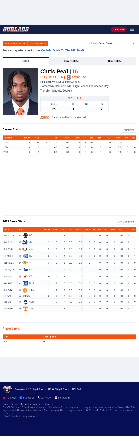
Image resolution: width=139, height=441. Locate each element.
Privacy (14, 404)
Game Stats (115, 61)
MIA (31, 249)
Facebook (28, 397)
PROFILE (26, 61)
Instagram (64, 397)
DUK (31, 283)
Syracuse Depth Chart (15, 43)
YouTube (11, 397)
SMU (31, 276)
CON (31, 301)
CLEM (31, 290)
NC (30, 255)
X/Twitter (46, 397)
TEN (31, 308)
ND (30, 242)
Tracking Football (77, 117)
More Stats (129, 130)
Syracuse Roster (38, 43)
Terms (5, 404)
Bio (5, 341)
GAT (31, 262)
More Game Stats (126, 222)
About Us (49, 404)
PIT (30, 269)
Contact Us (25, 404)
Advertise (37, 404)
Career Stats (71, 61)
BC (30, 235)
